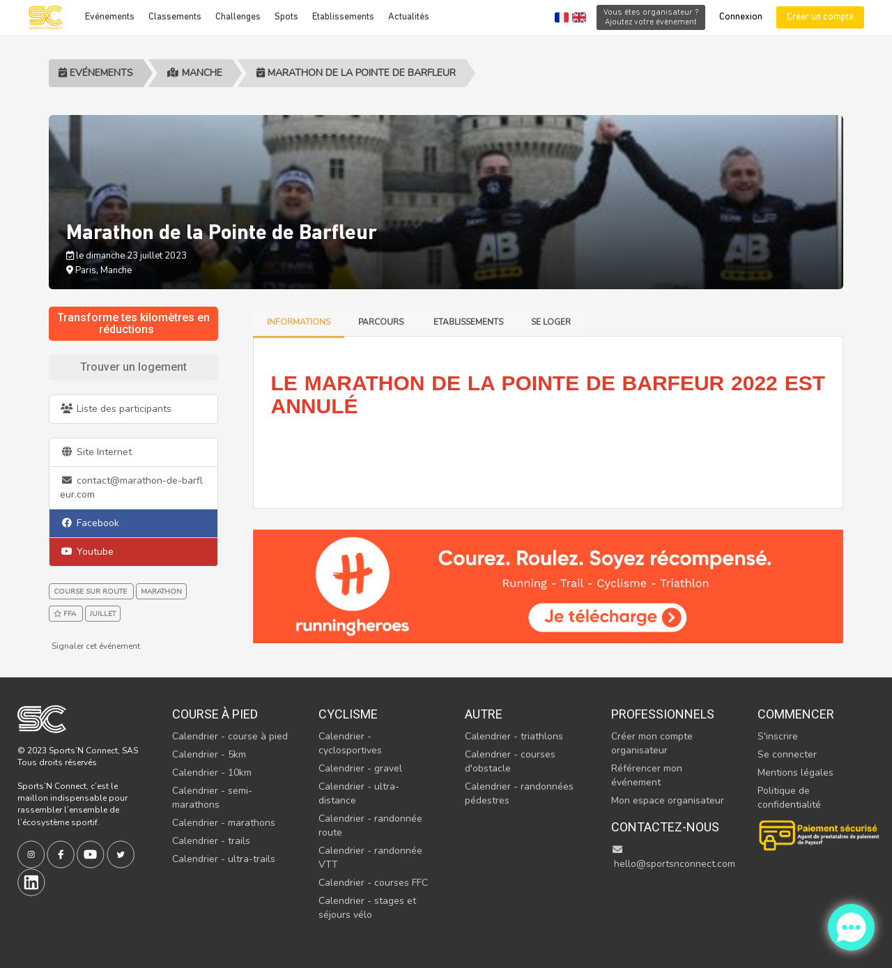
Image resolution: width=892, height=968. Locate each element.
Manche (194, 72)
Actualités (408, 17)
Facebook (89, 523)
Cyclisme (348, 714)
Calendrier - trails (211, 840)
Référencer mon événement (646, 775)
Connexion (740, 17)
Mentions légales (795, 772)
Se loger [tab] (551, 322)
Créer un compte (820, 17)
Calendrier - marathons (223, 822)
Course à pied (215, 714)
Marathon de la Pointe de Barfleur (356, 72)
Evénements (109, 17)
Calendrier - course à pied (230, 736)
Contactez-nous (665, 827)
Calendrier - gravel (360, 768)
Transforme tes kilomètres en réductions (133, 324)
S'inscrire (778, 736)
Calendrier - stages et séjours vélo (367, 907)
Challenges (238, 17)
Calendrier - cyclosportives (350, 743)
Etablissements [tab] (468, 322)
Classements (174, 17)
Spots (286, 17)
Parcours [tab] (382, 322)
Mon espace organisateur (667, 800)
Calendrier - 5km (209, 754)
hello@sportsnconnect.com (673, 857)
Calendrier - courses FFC (373, 882)
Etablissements (343, 17)
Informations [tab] (298, 322)
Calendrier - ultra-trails (223, 859)
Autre (483, 714)
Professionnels (662, 714)
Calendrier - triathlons (514, 736)
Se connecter (787, 754)
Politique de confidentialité (789, 797)
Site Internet (96, 452)
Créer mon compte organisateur (652, 743)
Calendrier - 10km (212, 772)
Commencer (796, 714)
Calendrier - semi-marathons (212, 797)
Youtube (87, 551)
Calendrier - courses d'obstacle (510, 761)
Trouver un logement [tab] (133, 367)
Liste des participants (115, 408)
